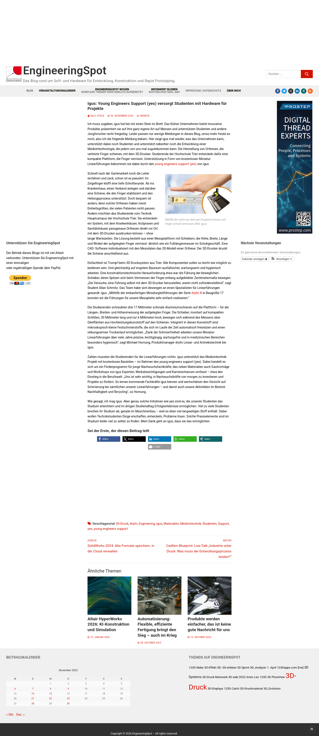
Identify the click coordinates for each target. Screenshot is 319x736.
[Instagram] (290, 91)
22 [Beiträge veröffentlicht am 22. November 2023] (50, 698)
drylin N (196, 293)
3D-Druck (122, 523)
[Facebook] (277, 91)
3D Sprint (243, 667)
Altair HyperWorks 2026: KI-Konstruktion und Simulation (108, 624)
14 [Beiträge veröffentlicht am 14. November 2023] (32, 693)
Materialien (171, 523)
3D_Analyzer (258, 667)
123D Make (196, 667)
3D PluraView (276, 677)
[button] (108, 439)
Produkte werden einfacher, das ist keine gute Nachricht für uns (209, 624)
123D (263, 677)
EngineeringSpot (64, 70)
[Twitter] (284, 91)
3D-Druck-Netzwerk (215, 677)
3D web (233, 677)
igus (159, 523)
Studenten (209, 523)
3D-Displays (215, 688)
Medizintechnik (190, 523)
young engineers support (110, 528)
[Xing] (303, 91)
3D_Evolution (272, 688)
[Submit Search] (307, 74)
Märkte (143, 116)
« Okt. (10, 714)
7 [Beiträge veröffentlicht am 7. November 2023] (32, 688)
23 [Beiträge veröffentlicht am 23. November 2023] (68, 698)
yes (90, 528)
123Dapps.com (287, 667)
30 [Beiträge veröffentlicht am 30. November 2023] (68, 703)
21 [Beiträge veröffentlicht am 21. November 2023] (32, 698)
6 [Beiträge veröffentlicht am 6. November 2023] (15, 688)
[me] (300, 667)
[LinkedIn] (297, 91)
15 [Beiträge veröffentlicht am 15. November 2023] (50, 693)
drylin (133, 523)
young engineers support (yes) (175, 164)
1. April (271, 667)
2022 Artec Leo (249, 677)
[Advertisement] (94, 35)
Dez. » (20, 714)
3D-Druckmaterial (251, 688)
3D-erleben (229, 667)
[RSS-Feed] (310, 91)
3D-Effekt (210, 667)
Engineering (147, 523)
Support (223, 523)
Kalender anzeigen (254, 259)
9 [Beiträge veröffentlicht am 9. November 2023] (68, 688)
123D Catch (231, 688)
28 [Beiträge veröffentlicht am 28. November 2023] (32, 703)
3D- (219, 667)
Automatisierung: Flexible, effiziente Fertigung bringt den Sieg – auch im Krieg (157, 627)
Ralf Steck (96, 116)
